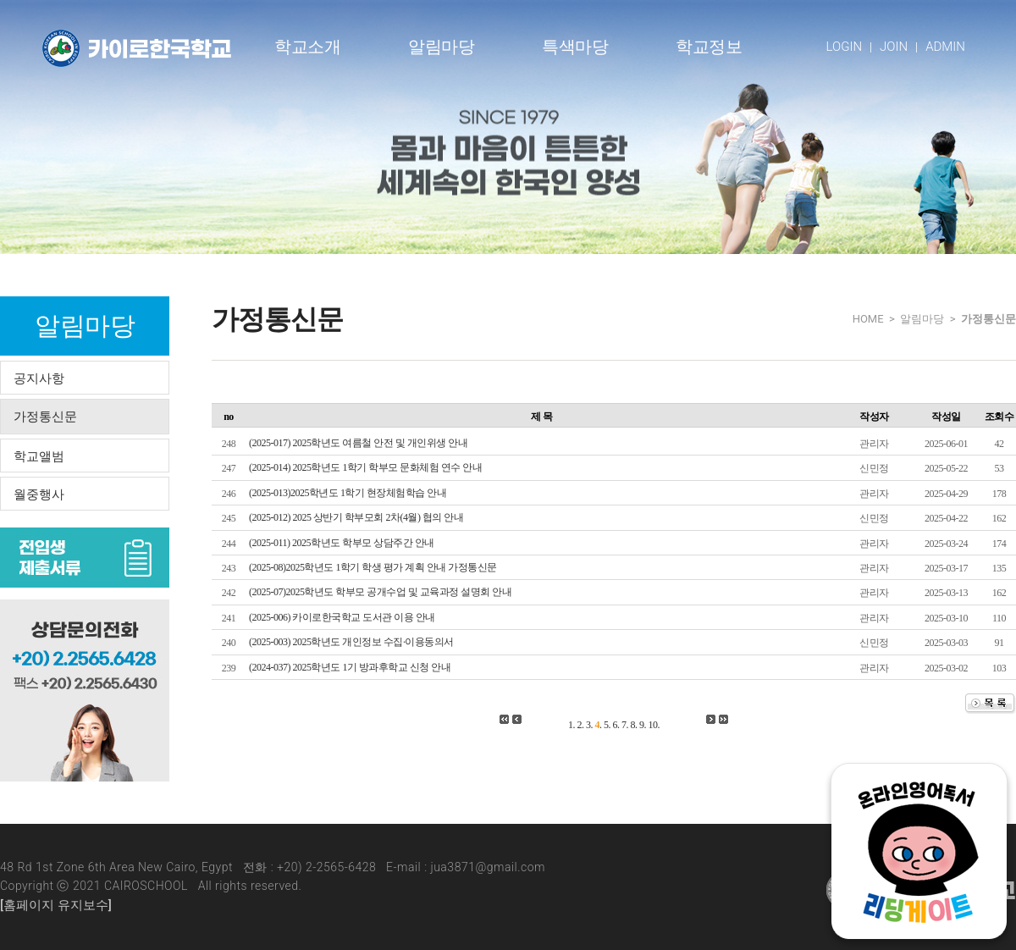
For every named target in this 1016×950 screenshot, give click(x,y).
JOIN (894, 46)
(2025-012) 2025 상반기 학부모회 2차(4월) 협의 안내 (356, 517)
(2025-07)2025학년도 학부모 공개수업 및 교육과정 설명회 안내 (380, 592)
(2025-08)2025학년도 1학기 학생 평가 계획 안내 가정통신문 (373, 567)
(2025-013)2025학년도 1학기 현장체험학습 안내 (348, 493)
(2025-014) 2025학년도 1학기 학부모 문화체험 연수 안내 (366, 467)
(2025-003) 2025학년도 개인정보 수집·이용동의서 (351, 642)
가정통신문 (45, 416)
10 (653, 725)
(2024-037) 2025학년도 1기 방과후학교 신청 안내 (350, 667)
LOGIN (844, 46)
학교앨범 (39, 456)
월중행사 (39, 494)
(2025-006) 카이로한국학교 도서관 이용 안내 (342, 617)
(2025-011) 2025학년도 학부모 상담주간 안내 (341, 543)
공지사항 (39, 378)
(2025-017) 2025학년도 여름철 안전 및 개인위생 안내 (358, 443)
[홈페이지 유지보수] (56, 905)
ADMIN (945, 46)
